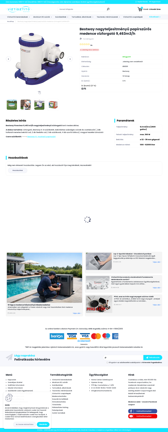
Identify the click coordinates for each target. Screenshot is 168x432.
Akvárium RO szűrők (41, 17)
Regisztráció (156, 2)
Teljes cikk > (77, 313)
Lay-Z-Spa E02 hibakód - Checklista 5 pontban (132, 254)
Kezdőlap (10, 21)
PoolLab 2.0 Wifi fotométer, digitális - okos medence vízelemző (101, 222)
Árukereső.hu (83, 344)
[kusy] (13, 243)
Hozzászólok (18, 170)
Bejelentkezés (143, 2)
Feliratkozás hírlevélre (32, 359)
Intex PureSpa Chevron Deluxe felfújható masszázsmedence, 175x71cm (142, 221)
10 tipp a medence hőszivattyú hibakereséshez (29, 305)
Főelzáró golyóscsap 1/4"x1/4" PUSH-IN (63, 222)
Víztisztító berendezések (17, 17)
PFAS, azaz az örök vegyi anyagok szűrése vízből (133, 297)
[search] (108, 10)
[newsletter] (152, 357)
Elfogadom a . (135, 362)
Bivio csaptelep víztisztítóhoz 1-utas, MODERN (22, 223)
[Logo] (19, 9)
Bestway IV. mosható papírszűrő (41, 136)
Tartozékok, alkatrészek (81, 17)
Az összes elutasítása (24, 424)
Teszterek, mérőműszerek (107, 17)
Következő (154, 17)
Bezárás (43, 424)
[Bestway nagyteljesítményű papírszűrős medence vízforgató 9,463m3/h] (39, 59)
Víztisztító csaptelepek (133, 17)
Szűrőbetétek (60, 17)
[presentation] (8, 59)
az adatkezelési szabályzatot (128, 362)
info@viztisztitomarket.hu (101, 391)
